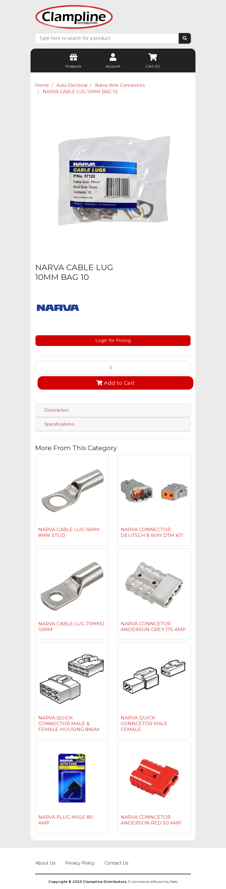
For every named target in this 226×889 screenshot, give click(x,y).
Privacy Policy (80, 863)
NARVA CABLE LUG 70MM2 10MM (71, 626)
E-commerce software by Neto (153, 882)
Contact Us (116, 863)
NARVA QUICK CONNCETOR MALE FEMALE (144, 723)
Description (56, 410)
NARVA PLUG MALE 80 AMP (65, 820)
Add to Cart (115, 383)
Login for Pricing (113, 340)
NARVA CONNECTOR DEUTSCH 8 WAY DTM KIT (152, 532)
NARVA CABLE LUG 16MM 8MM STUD (69, 532)
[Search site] (185, 38)
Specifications (59, 424)
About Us (45, 863)
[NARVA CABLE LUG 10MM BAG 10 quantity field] (113, 367)
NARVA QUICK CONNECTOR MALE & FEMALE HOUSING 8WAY (69, 723)
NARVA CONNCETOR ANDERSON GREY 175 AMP (153, 626)
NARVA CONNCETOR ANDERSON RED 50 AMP (151, 820)
